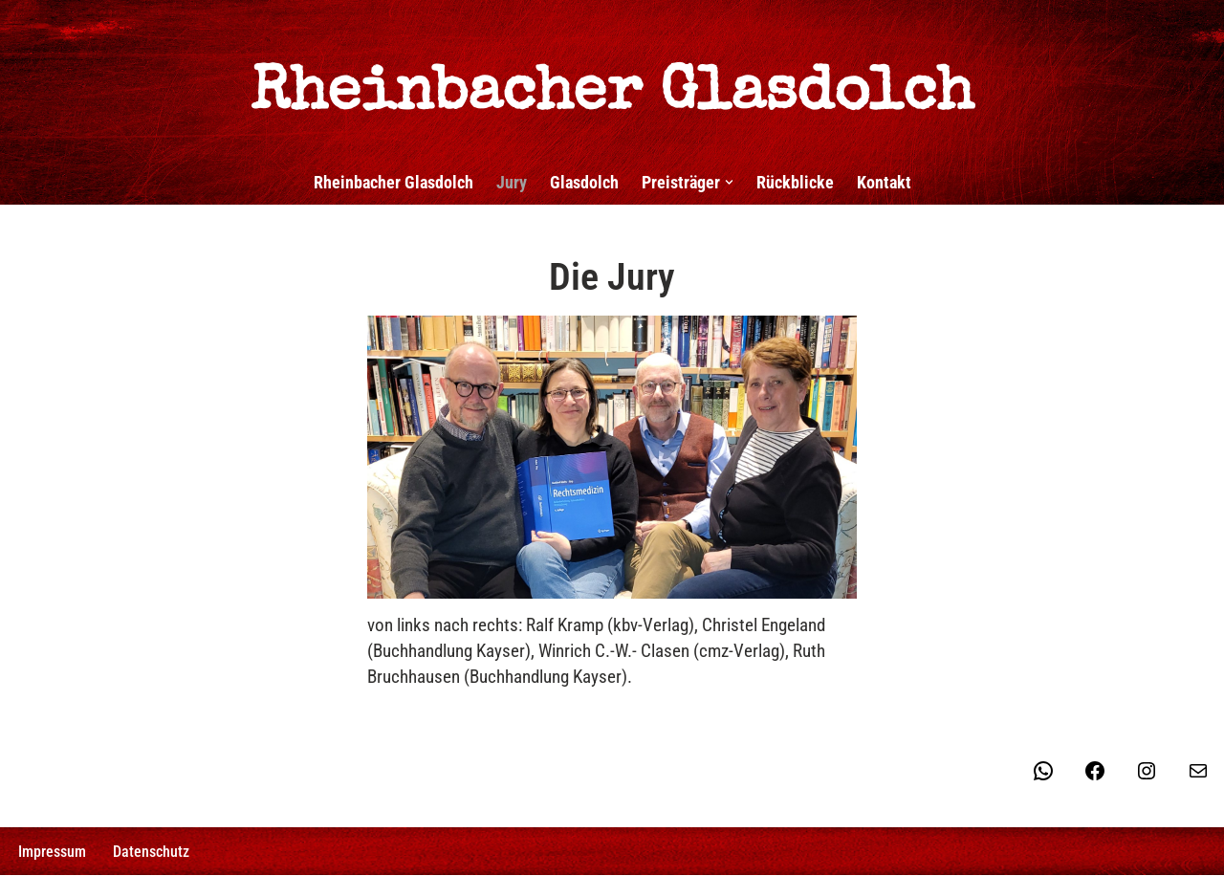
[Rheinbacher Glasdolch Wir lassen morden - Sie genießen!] (612, 71)
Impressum (52, 852)
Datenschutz (151, 852)
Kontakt (884, 182)
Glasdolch (584, 182)
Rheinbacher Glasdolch (393, 182)
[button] (729, 182)
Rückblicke (795, 182)
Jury (511, 182)
